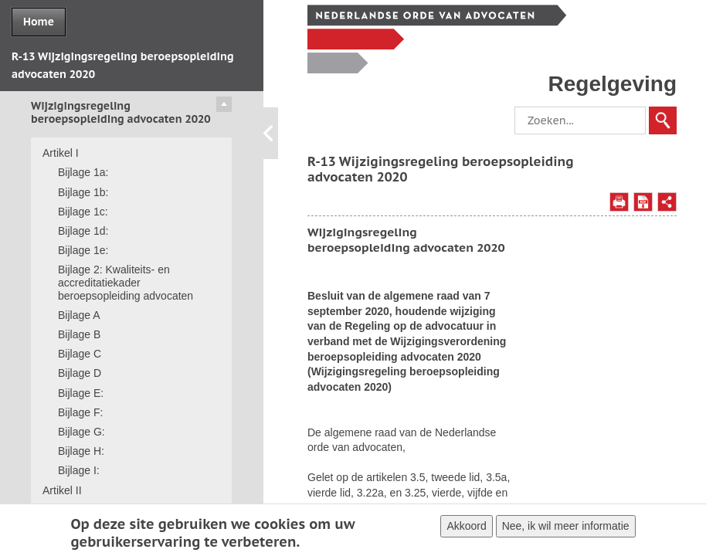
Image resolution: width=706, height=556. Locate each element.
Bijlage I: (79, 470)
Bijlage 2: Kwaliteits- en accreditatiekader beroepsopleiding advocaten (125, 282)
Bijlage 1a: (83, 172)
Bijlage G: (81, 431)
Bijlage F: (80, 412)
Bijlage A (79, 315)
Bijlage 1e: (83, 250)
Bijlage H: (81, 451)
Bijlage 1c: (83, 211)
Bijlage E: (81, 393)
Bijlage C (79, 354)
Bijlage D (79, 373)
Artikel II (62, 490)
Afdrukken (619, 202)
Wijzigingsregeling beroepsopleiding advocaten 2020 (121, 112)
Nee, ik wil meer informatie (566, 529)
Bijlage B (79, 334)
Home (38, 22)
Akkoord (466, 529)
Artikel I (60, 153)
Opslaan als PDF (643, 202)
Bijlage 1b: (83, 192)
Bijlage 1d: (83, 231)
